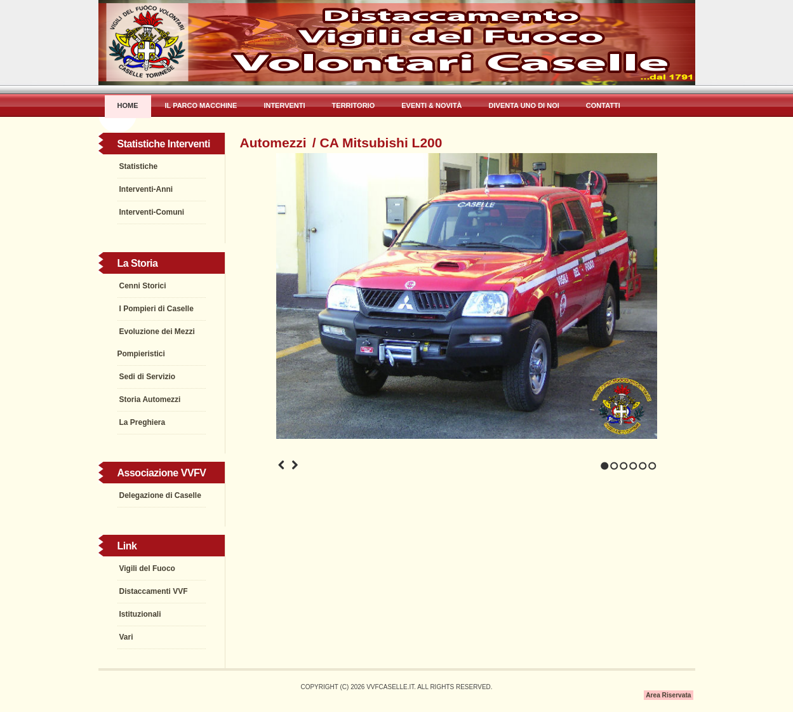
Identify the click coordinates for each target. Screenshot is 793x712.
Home (127, 105)
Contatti (603, 105)
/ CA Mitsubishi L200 (377, 142)
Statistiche (138, 166)
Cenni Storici (142, 285)
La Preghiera (142, 422)
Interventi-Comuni (152, 212)
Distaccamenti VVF (153, 591)
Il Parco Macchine (201, 105)
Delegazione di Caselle (160, 495)
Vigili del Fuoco (147, 568)
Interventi (284, 105)
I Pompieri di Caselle (156, 308)
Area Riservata (668, 695)
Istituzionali (140, 614)
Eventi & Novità (431, 105)
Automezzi (273, 142)
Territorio (353, 105)
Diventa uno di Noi (524, 105)
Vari (126, 637)
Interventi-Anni (146, 189)
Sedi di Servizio (147, 376)
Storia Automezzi (150, 399)
